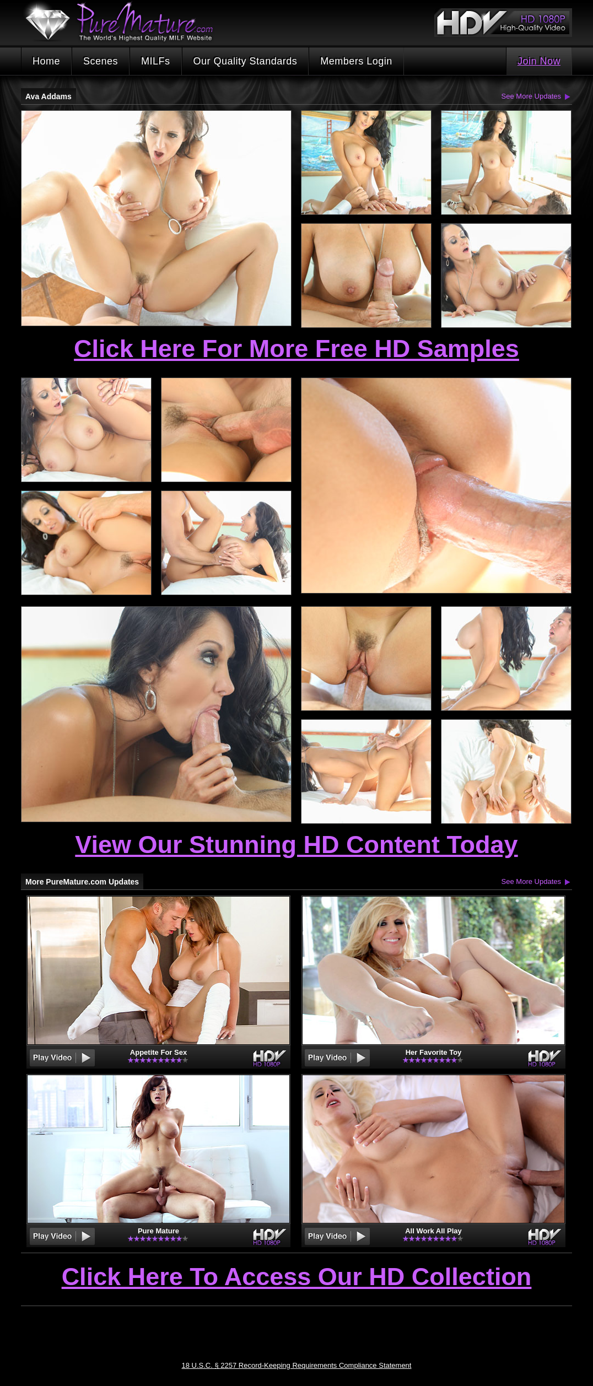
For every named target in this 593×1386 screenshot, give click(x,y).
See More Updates (531, 96)
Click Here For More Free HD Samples (296, 348)
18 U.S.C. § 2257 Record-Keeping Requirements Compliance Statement (297, 1365)
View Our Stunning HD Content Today (296, 844)
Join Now (538, 61)
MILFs (155, 61)
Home (46, 61)
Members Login (356, 61)
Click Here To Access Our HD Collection (297, 1277)
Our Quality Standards (245, 61)
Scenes (100, 61)
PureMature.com (124, 22)
